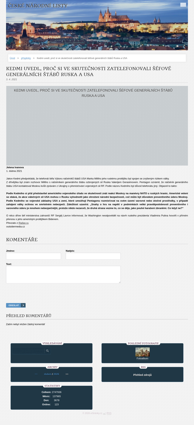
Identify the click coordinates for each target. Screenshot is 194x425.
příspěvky (26, 58)
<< (36, 377)
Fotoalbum (142, 361)
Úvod (12, 58)
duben (48, 377)
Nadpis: (70, 250)
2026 (56, 377)
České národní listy (38, 6)
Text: (9, 264)
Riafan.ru (24, 223)
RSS (109, 416)
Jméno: (10, 250)
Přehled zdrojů (142, 378)
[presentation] (97, 298)
